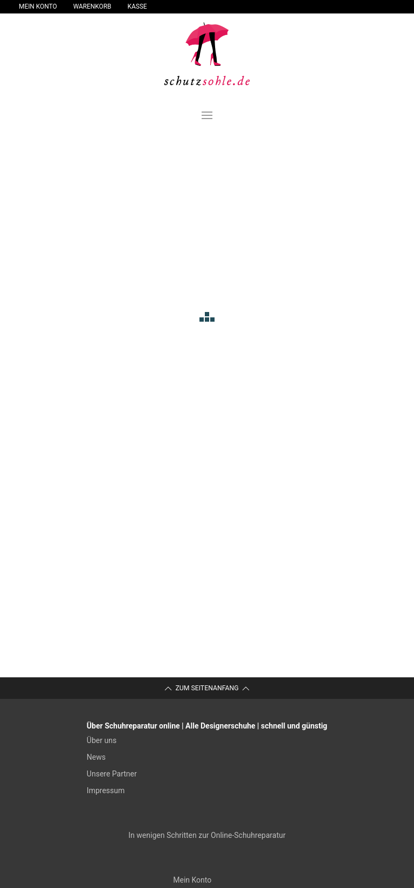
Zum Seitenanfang (207, 688)
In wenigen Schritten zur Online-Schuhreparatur (206, 835)
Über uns (101, 740)
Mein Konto (38, 6)
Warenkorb (92, 6)
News (96, 757)
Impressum (106, 790)
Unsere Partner (112, 773)
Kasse (137, 6)
